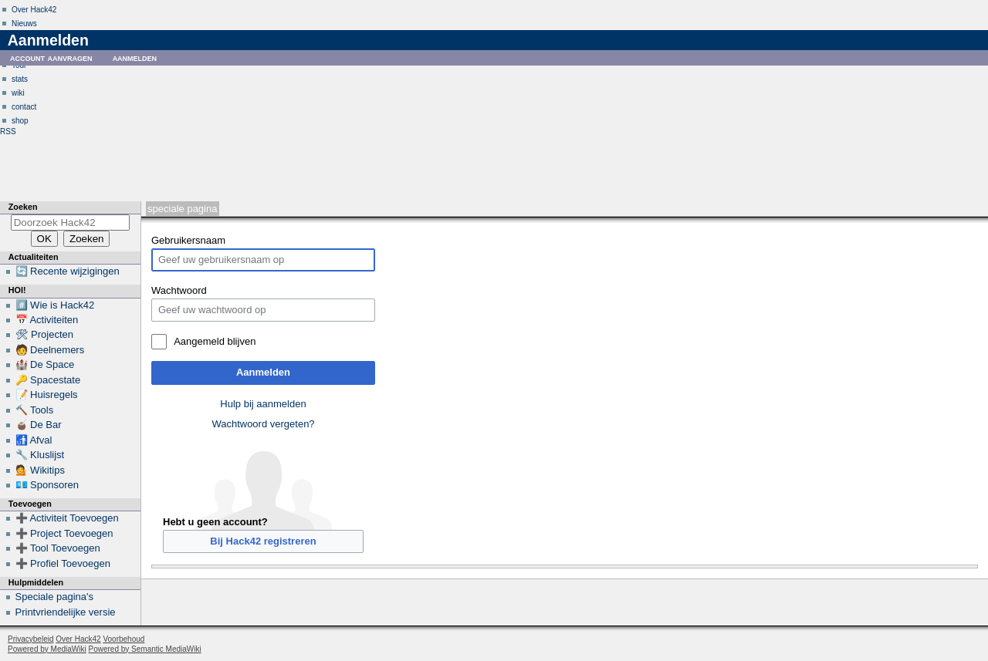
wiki (18, 93)
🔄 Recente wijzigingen (67, 271)
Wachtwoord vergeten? (262, 424)
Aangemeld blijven (214, 341)
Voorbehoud (123, 639)
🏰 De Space (45, 364)
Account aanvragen (51, 57)
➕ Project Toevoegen (64, 533)
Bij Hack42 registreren (263, 541)
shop (20, 120)
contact (24, 107)
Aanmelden (263, 372)
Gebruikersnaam (188, 240)
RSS (8, 131)
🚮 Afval (33, 440)
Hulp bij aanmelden (263, 404)
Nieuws (24, 23)
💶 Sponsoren (47, 485)
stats (20, 79)
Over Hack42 (34, 9)
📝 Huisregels (46, 394)
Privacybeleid (30, 639)
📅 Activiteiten (47, 319)
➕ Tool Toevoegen (57, 548)
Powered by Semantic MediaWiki (145, 649)
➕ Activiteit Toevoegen (67, 518)
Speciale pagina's (54, 596)
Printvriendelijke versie (65, 612)
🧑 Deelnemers (50, 350)
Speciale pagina (182, 208)
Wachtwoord (179, 290)
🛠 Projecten (44, 334)
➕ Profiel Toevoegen (62, 563)
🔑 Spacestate (48, 380)
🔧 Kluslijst (40, 454)
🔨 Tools (34, 410)
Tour (19, 65)
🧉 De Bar (38, 424)
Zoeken (23, 206)
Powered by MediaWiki (47, 649)
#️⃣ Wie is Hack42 (55, 305)
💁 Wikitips (40, 470)
